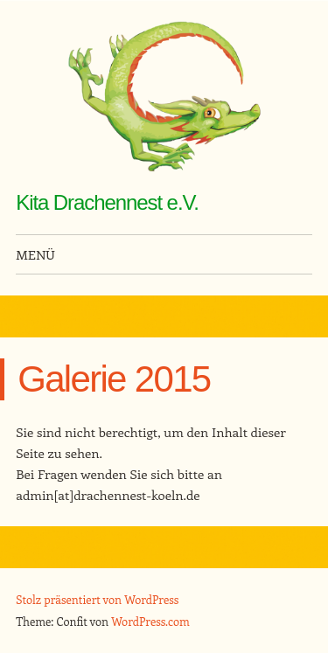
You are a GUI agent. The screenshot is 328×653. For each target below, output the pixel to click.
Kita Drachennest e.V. (107, 202)
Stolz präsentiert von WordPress (97, 599)
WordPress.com (150, 621)
